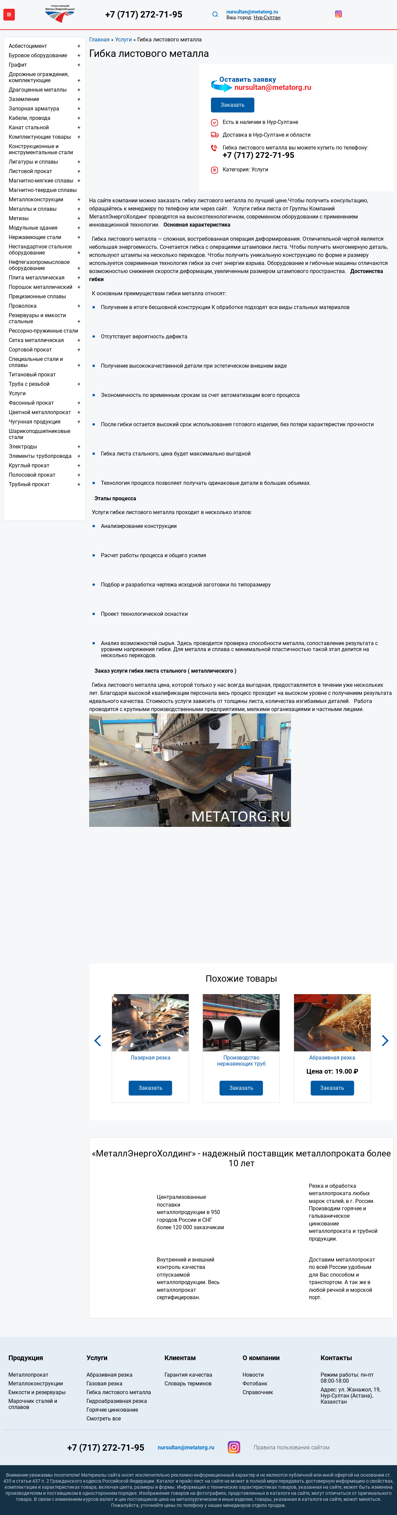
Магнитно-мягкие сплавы (41, 180)
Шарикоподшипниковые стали (39, 434)
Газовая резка (104, 1383)
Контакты (336, 1358)
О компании (261, 1358)
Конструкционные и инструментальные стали (41, 149)
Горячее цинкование (112, 1410)
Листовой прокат (30, 171)
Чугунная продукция (35, 421)
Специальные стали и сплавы (36, 362)
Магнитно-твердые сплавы (43, 190)
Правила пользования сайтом (292, 1448)
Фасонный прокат (31, 403)
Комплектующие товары (40, 137)
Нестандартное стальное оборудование (40, 249)
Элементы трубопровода (40, 456)
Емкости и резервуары (37, 1392)
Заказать (233, 105)
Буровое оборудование (38, 55)
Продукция (25, 1358)
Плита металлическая (37, 277)
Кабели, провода (29, 118)
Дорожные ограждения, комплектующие (39, 77)
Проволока (23, 306)
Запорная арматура (34, 108)
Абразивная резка (109, 1375)
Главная (99, 39)
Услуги (123, 39)
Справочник (258, 1392)
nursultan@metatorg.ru (272, 87)
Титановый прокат (32, 374)
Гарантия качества (188, 1375)
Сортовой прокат (30, 349)
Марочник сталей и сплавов (32, 1404)
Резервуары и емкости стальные (37, 318)
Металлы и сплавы (33, 209)
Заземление (24, 99)
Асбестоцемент (28, 46)
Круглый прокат (29, 465)
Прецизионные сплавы (37, 296)
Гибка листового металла (118, 1392)
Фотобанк (255, 1383)
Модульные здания (33, 228)
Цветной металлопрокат (40, 412)
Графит (18, 65)
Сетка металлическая (36, 340)
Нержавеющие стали (35, 237)
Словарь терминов (188, 1383)
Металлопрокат (28, 1375)
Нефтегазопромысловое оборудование (39, 265)
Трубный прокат (29, 484)
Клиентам (180, 1358)
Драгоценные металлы (38, 90)
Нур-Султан (267, 17)
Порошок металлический (40, 287)
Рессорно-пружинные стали (43, 331)
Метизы (19, 218)
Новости (253, 1375)
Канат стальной (29, 127)
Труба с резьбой (29, 384)
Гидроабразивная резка (116, 1401)
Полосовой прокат (32, 475)
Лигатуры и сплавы (33, 162)
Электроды (23, 446)
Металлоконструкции (36, 199)
